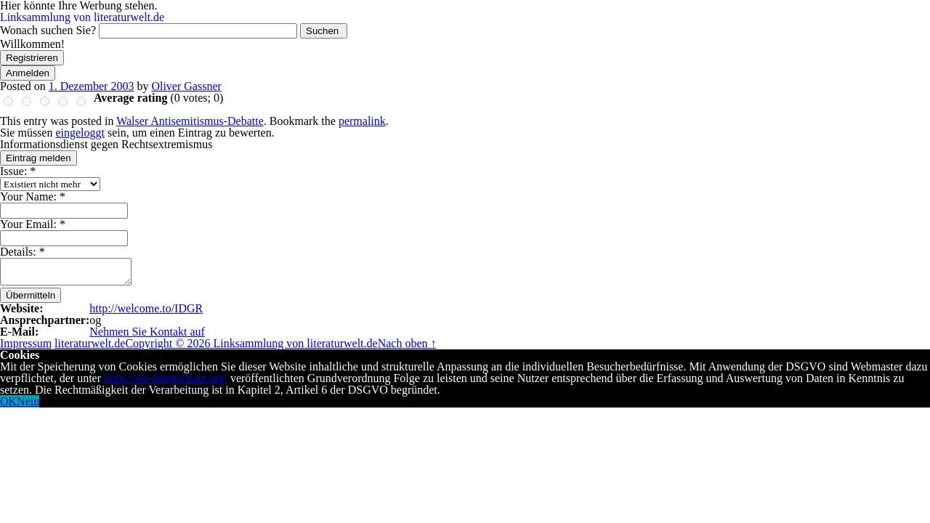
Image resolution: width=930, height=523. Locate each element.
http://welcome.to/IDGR (146, 308)
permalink (362, 121)
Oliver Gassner (186, 86)
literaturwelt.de (89, 343)
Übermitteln (30, 295)
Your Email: (32, 224)
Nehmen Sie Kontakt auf (147, 331)
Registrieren (32, 57)
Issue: (18, 171)
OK (8, 401)
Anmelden (27, 73)
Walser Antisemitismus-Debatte (190, 121)
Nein (28, 401)
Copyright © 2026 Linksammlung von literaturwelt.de (251, 343)
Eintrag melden (38, 158)
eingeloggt (80, 132)
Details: (22, 252)
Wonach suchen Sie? (48, 30)
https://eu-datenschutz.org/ (165, 378)
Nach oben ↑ (407, 343)
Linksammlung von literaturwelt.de (82, 17)
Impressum (26, 343)
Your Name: (32, 196)
